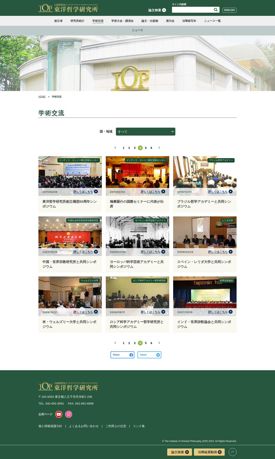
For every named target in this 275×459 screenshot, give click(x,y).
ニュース (137, 30)
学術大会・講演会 (122, 20)
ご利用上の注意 (115, 426)
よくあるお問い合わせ (84, 426)
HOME (42, 96)
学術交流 (97, 20)
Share (116, 354)
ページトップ (233, 452)
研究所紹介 (77, 20)
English (229, 10)
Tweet (143, 354)
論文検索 (157, 10)
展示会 (170, 20)
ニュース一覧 (212, 20)
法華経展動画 (210, 452)
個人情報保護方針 (50, 426)
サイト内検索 (179, 4)
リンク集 (139, 426)
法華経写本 (189, 20)
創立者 (58, 20)
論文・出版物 (149, 20)
